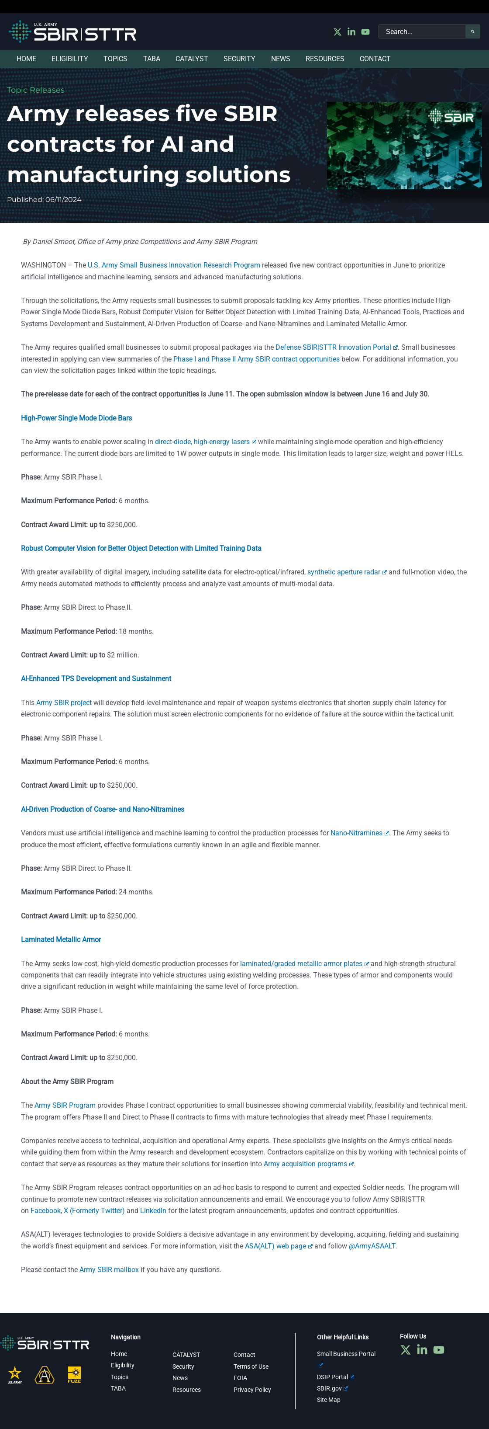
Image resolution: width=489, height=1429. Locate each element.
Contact (244, 1354)
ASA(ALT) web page (279, 1246)
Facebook (46, 1210)
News (180, 1377)
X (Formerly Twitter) (94, 1210)
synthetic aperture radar (347, 572)
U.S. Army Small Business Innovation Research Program (174, 265)
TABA (118, 1388)
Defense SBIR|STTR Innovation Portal (336, 347)
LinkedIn (153, 1210)
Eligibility (122, 1365)
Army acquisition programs (309, 1164)
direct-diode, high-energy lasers (205, 442)
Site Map (329, 1399)
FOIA (240, 1377)
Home (119, 1353)
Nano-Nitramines (360, 833)
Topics (119, 1376)
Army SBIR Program (65, 1105)
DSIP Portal (335, 1376)
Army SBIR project (64, 703)
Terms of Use (251, 1366)
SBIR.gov (332, 1388)
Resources (186, 1389)
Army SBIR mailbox (109, 1270)
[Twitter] (337, 32)
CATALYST (186, 1354)
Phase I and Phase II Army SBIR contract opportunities (256, 359)
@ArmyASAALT (372, 1246)
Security (183, 1366)
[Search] (472, 31)
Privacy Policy (252, 1389)
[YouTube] (365, 32)
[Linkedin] (351, 32)
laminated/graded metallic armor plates (304, 964)
